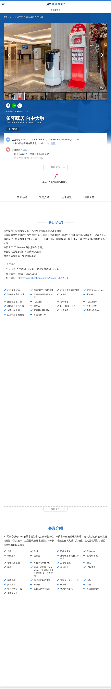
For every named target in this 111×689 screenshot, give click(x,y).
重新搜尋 (55, 10)
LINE (14, 106)
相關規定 (89, 197)
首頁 (6, 17)
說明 (25, 149)
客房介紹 (44, 197)
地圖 (53, 143)
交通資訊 (67, 197)
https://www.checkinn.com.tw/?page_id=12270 (43, 278)
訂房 (12, 17)
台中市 (20, 17)
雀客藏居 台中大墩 (34, 17)
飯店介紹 (22, 197)
